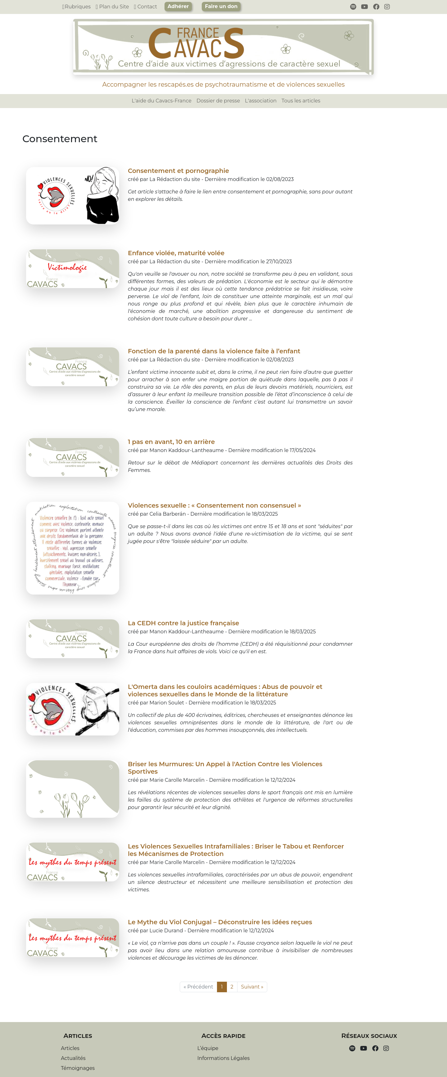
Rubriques (76, 7)
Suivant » (252, 987)
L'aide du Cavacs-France (162, 101)
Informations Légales (223, 1058)
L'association (261, 101)
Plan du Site (112, 7)
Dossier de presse (218, 101)
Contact (145, 7)
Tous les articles (301, 101)
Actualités (73, 1058)
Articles (70, 1048)
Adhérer (178, 6)
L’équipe (208, 1048)
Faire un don (221, 6)
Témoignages (78, 1068)
